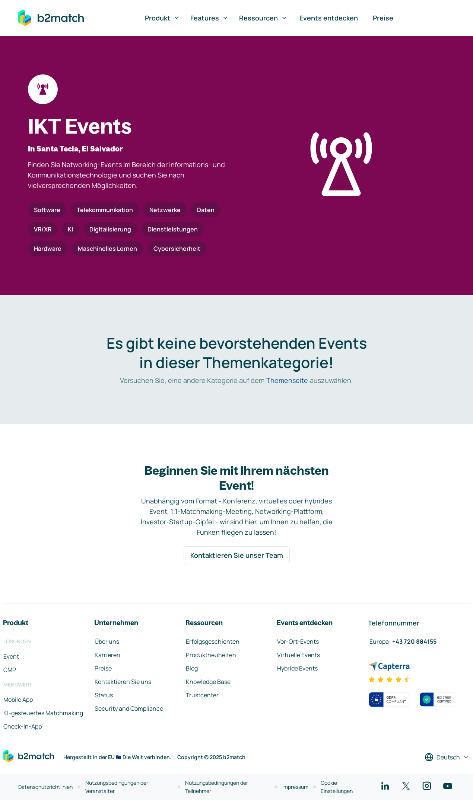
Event (11, 656)
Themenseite (287, 380)
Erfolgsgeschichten (212, 641)
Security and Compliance (129, 708)
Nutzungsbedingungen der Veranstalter (116, 786)
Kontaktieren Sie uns (123, 682)
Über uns (107, 641)
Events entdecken (328, 17)
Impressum (295, 786)
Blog (192, 668)
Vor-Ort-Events (298, 641)
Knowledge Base (208, 682)
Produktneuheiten (211, 655)
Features (209, 17)
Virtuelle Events (298, 655)
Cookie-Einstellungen (337, 786)
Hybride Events (297, 668)
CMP (9, 670)
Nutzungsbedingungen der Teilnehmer (216, 786)
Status (104, 695)
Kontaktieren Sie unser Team (236, 555)
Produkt (162, 17)
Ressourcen (263, 17)
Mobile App (18, 699)
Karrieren (107, 655)
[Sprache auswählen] (447, 757)
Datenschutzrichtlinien (45, 786)
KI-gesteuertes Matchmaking (43, 713)
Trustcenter (202, 695)
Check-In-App (22, 726)
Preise (383, 17)
